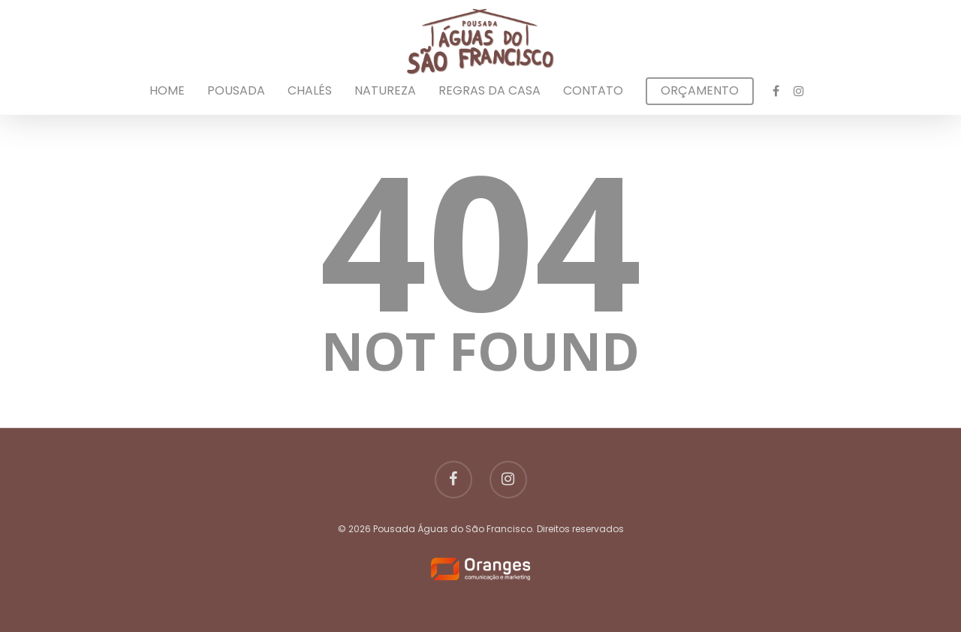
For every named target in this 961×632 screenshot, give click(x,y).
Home (167, 91)
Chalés (310, 91)
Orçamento (700, 91)
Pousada (236, 91)
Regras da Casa (489, 91)
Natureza (385, 91)
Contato (593, 91)
